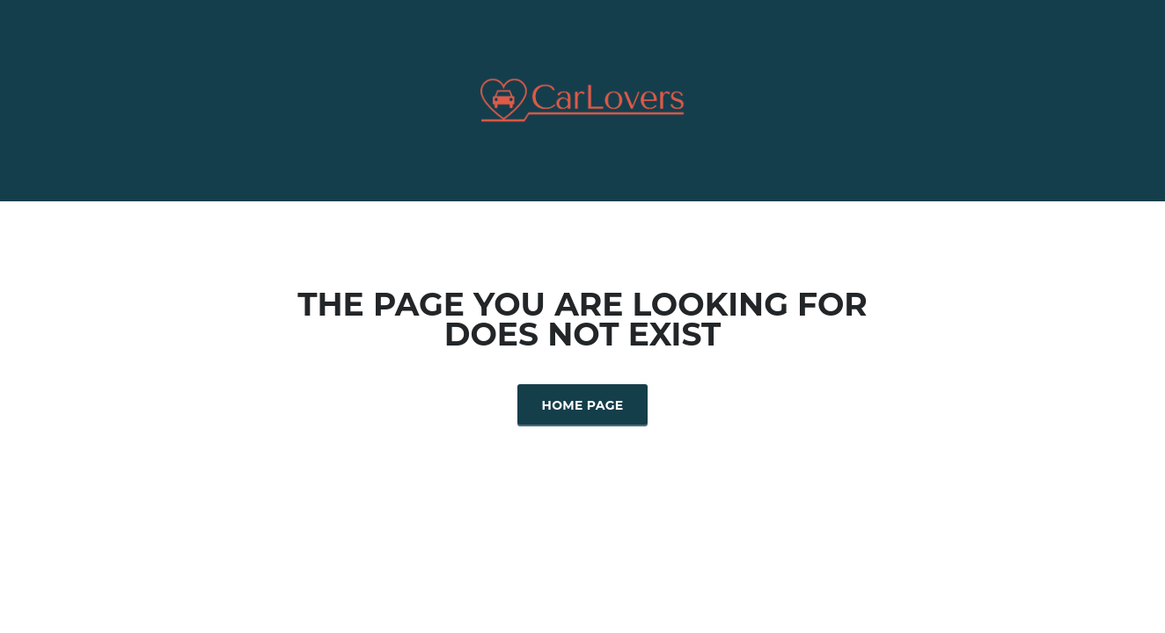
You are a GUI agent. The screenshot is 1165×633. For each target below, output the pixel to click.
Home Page (583, 405)
